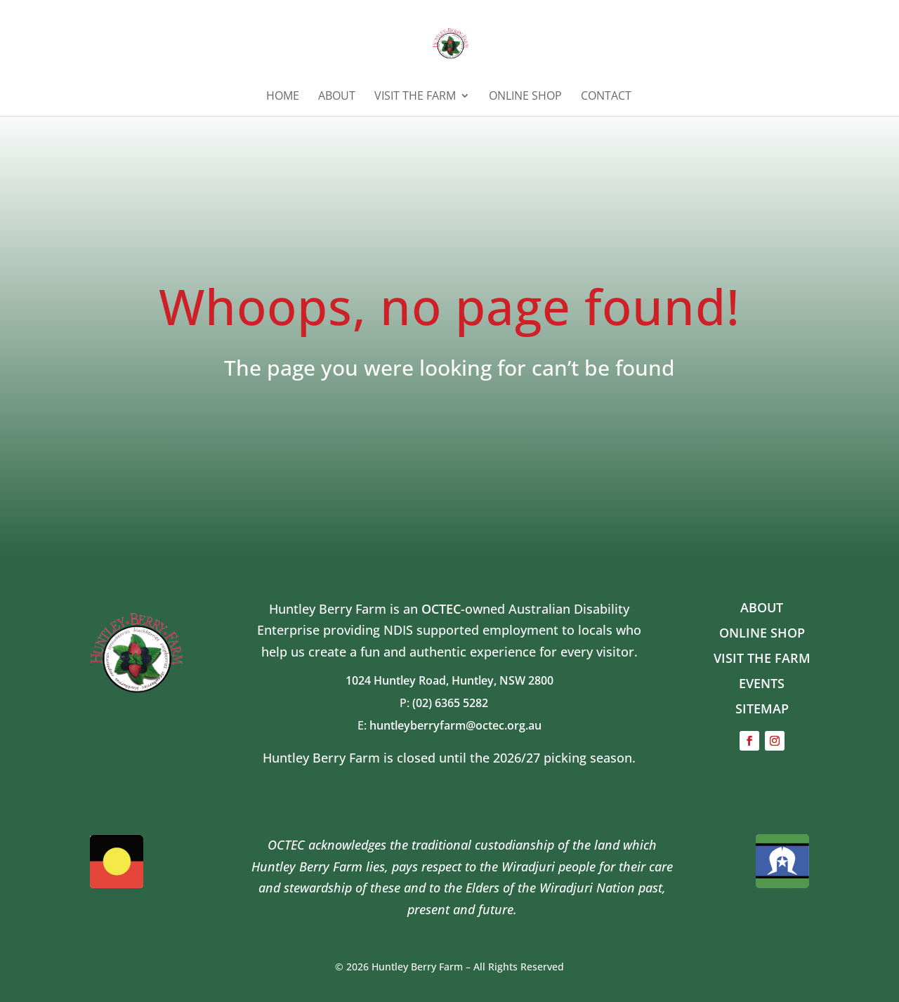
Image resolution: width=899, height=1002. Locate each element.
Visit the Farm (415, 97)
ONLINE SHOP (525, 97)
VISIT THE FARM (762, 658)
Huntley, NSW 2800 (502, 680)
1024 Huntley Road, (399, 680)
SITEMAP (762, 708)
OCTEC (441, 608)
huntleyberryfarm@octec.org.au (455, 725)
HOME (282, 97)
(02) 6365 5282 (455, 703)
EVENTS (762, 683)
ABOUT (336, 97)
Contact (606, 97)
